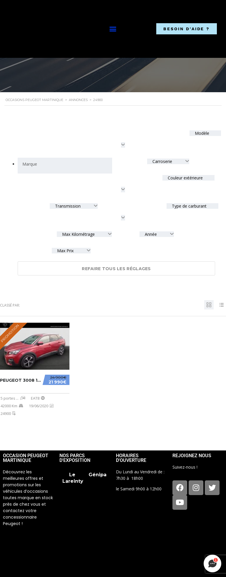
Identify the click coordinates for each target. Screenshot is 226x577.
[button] (112, 29)
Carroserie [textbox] (162, 161)
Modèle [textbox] (201, 133)
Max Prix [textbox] (65, 250)
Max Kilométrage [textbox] (78, 234)
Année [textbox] (151, 234)
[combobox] (65, 166)
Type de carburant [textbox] (189, 206)
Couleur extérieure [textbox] (185, 178)
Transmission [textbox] (68, 206)
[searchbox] (29, 164)
